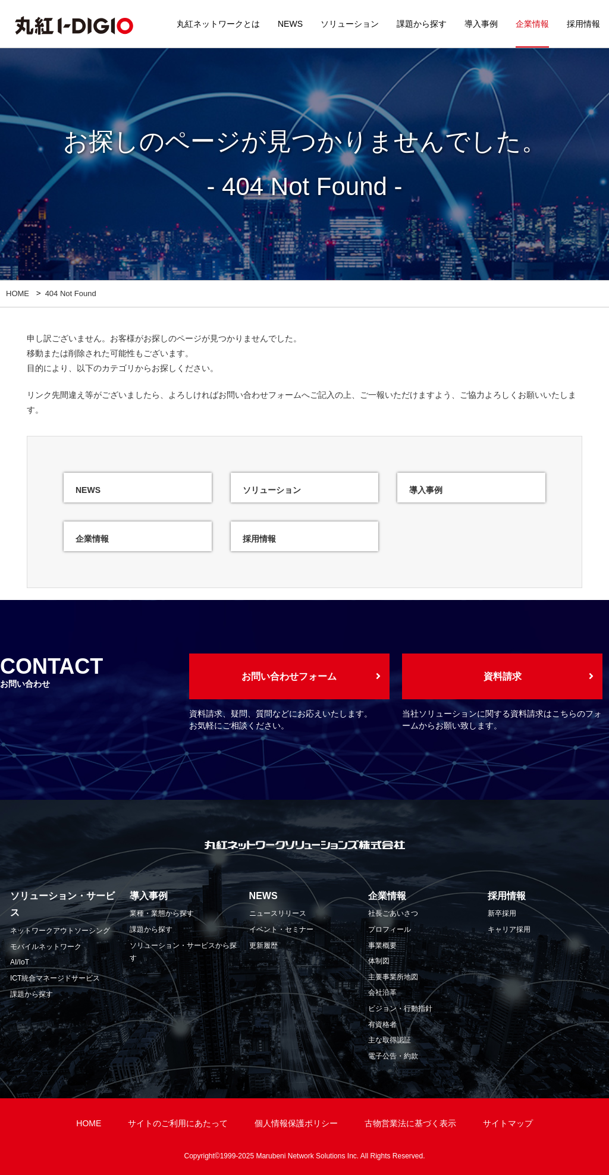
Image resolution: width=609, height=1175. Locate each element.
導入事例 (481, 24)
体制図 (379, 961)
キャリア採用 (509, 929)
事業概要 (382, 945)
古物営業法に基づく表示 (410, 1123)
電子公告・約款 (393, 1056)
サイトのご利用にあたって (178, 1123)
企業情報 (532, 24)
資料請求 (503, 676)
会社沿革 (382, 992)
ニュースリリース (277, 913)
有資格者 (382, 1024)
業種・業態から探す (162, 913)
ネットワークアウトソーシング (60, 930)
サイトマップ (508, 1123)
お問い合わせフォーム (260, 395)
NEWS (290, 24)
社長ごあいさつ (393, 913)
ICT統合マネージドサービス (55, 978)
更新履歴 (263, 945)
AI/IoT (19, 962)
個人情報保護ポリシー (296, 1123)
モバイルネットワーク (45, 946)
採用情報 (583, 24)
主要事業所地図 (393, 977)
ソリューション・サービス (62, 904)
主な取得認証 (389, 1040)
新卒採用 (502, 913)
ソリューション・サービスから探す (183, 952)
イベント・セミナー (281, 929)
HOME (17, 293)
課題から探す (422, 24)
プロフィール (389, 929)
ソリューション (350, 24)
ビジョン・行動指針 (400, 1008)
